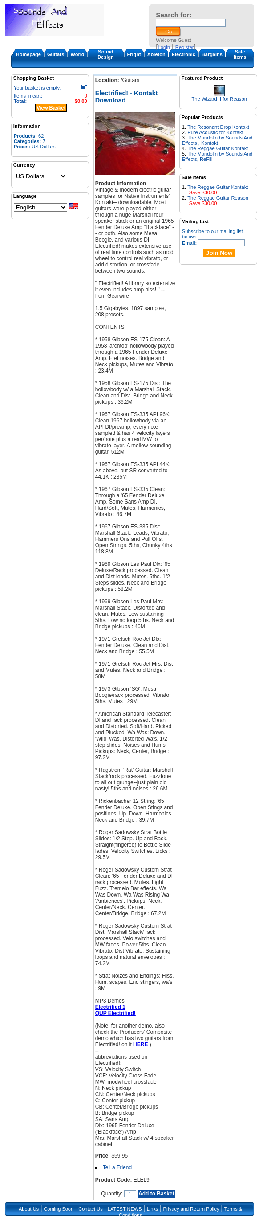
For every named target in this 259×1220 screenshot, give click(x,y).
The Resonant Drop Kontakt (218, 127)
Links (152, 1209)
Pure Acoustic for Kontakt (215, 132)
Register (184, 47)
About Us (29, 1209)
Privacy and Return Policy (191, 1209)
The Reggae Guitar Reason (217, 198)
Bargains (212, 54)
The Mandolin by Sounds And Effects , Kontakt (217, 140)
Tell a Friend (117, 1167)
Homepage (28, 54)
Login (164, 47)
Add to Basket (156, 1194)
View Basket (50, 108)
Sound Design (105, 54)
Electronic (183, 54)
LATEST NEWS (125, 1209)
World (77, 54)
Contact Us (90, 1209)
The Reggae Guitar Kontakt (217, 148)
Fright (134, 54)
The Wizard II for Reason (219, 99)
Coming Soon (58, 1209)
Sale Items (240, 54)
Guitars (56, 54)
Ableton (156, 54)
